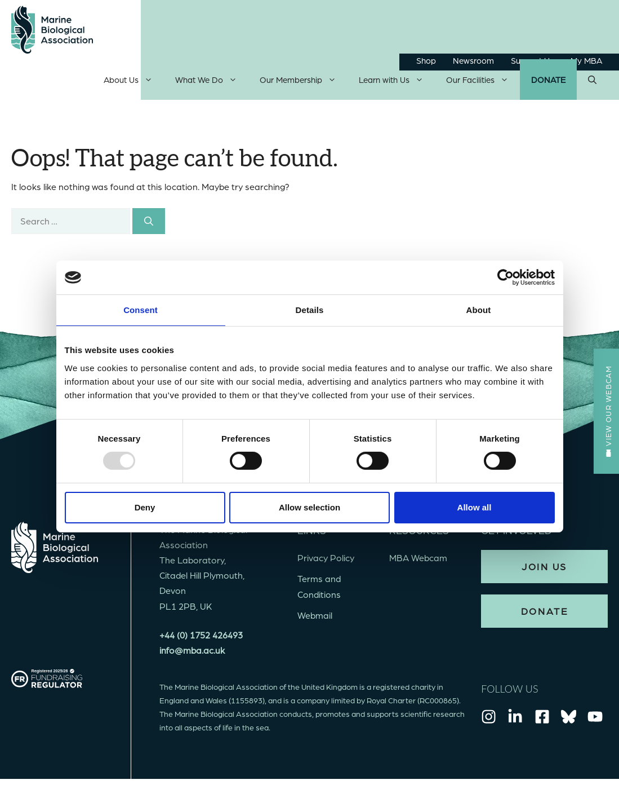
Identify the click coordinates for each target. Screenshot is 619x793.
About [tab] (478, 310)
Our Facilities (483, 82)
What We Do (211, 82)
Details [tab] (310, 310)
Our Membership (304, 82)
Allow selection (309, 507)
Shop (426, 60)
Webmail (314, 617)
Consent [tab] (140, 310)
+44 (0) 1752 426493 (201, 637)
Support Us (532, 60)
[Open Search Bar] (592, 82)
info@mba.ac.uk (192, 652)
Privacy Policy (325, 560)
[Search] (148, 223)
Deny (145, 507)
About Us (134, 82)
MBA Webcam (418, 560)
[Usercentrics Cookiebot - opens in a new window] (505, 277)
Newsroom (473, 60)
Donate (548, 82)
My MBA (586, 60)
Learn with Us (397, 82)
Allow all (474, 507)
